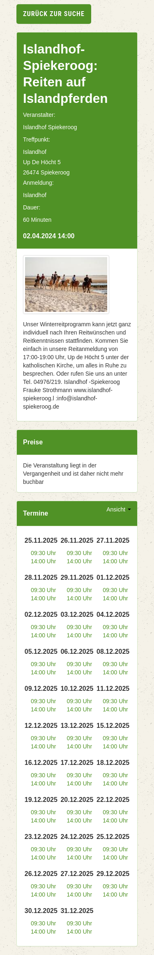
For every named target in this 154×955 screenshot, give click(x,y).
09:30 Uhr (43, 553)
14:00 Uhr (43, 561)
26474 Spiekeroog (46, 172)
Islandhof (34, 152)
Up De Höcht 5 (42, 162)
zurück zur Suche (54, 14)
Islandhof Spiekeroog (50, 127)
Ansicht (118, 509)
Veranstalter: (39, 115)
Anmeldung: (38, 182)
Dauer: (31, 207)
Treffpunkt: (36, 139)
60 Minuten (37, 219)
